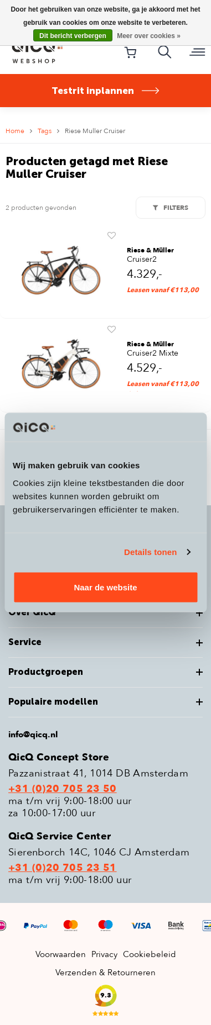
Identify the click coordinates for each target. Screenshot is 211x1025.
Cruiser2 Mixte (152, 353)
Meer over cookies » (149, 36)
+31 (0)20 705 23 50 (62, 789)
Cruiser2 (142, 259)
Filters (170, 207)
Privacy (104, 954)
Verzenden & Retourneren (105, 972)
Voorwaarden (60, 954)
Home (15, 130)
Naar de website (105, 586)
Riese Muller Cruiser (95, 130)
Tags (45, 130)
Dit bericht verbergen (72, 36)
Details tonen (150, 552)
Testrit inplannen (106, 90)
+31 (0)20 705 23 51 (62, 868)
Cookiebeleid (149, 954)
